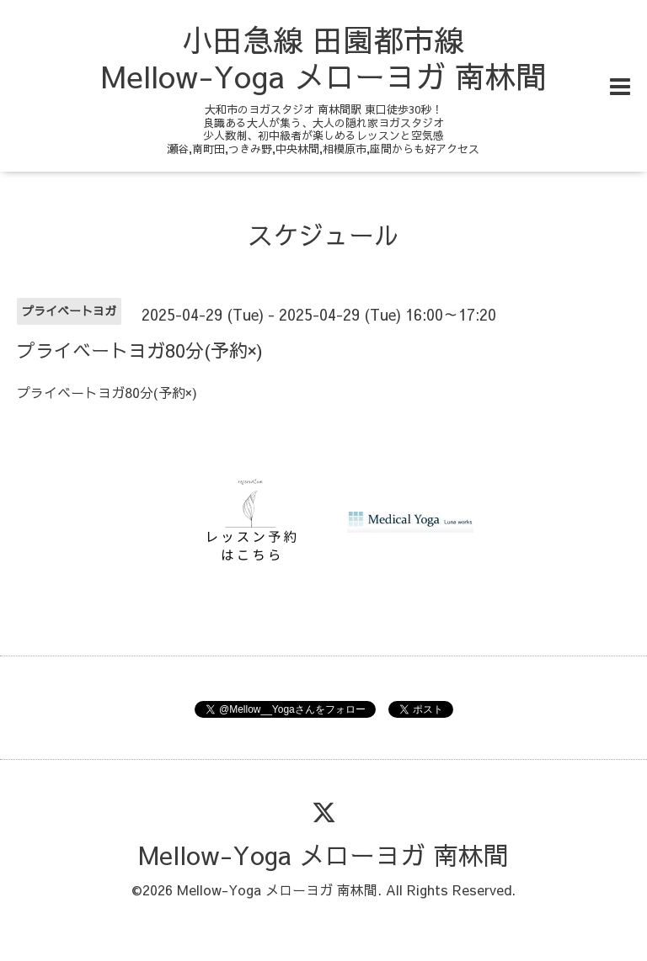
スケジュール (323, 234)
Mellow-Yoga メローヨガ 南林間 (323, 854)
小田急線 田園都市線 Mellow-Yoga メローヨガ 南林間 (323, 58)
